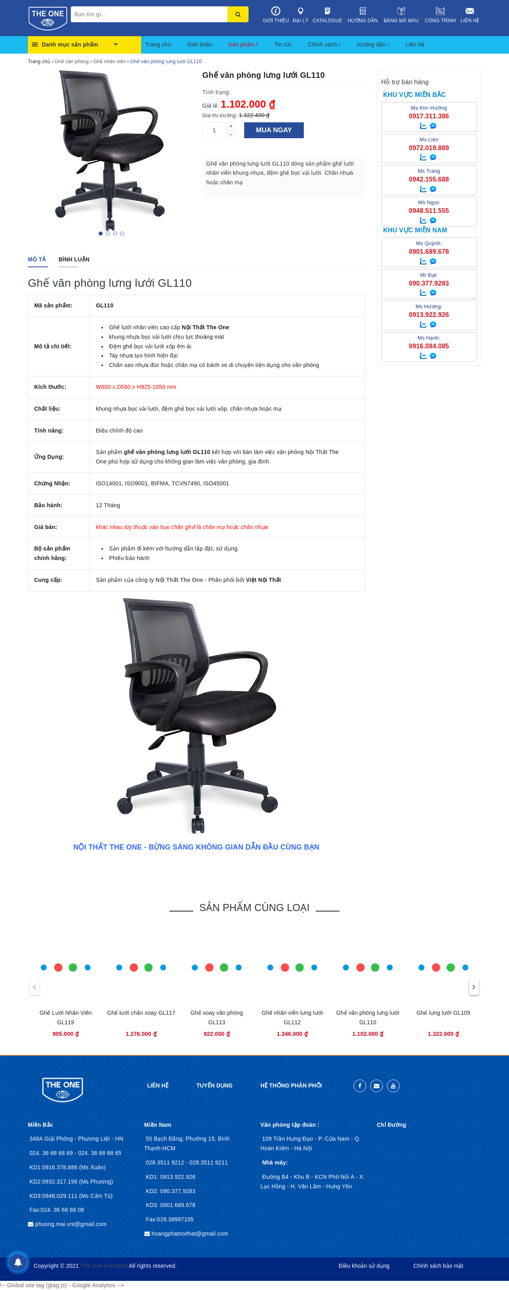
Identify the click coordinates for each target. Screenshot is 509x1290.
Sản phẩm (243, 44)
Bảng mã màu (401, 14)
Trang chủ (158, 44)
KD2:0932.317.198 (54, 1181)
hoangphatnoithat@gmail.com (190, 1233)
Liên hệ (470, 14)
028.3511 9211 (209, 1162)
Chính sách (324, 44)
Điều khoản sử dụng (364, 1266)
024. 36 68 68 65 (99, 1153)
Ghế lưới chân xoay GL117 (141, 1013)
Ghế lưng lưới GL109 (443, 1013)
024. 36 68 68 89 (51, 1153)
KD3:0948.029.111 (54, 1196)
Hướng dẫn (363, 14)
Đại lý (300, 14)
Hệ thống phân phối (291, 1085)
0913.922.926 (177, 1177)
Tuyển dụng (214, 1085)
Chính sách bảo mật (438, 1266)
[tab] (37, 259)
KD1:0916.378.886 (54, 1167)
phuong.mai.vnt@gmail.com (71, 1224)
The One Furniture (104, 1266)
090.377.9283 (177, 1191)
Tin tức (283, 44)
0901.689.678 (177, 1205)
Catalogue (327, 14)
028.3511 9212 (166, 1162)
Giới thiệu (275, 14)
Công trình (440, 14)
